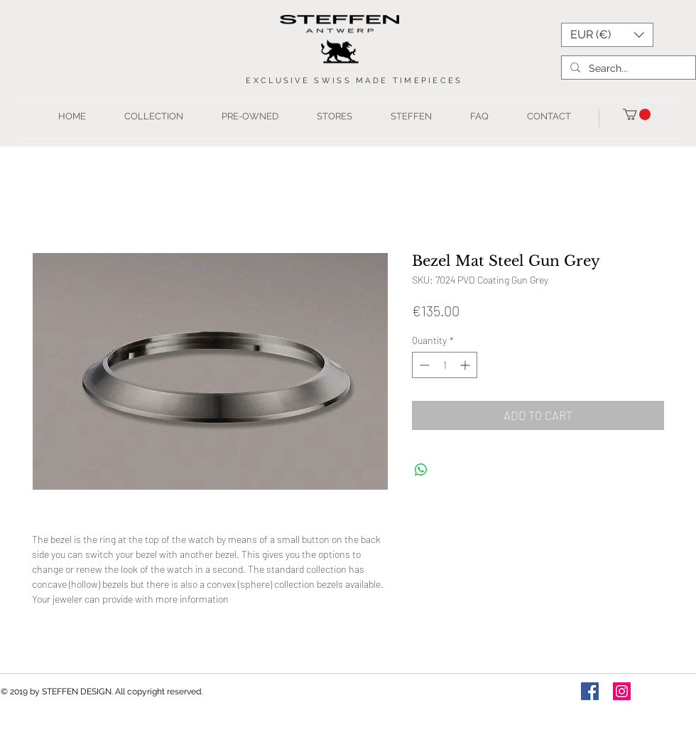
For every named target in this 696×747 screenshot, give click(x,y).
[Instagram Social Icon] (622, 691)
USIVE (295, 80)
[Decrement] (423, 365)
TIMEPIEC (420, 80)
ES (455, 80)
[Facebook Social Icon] (590, 691)
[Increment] (466, 365)
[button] (607, 35)
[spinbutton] (444, 365)
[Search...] (627, 68)
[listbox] (607, 35)
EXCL (260, 80)
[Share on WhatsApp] (421, 469)
